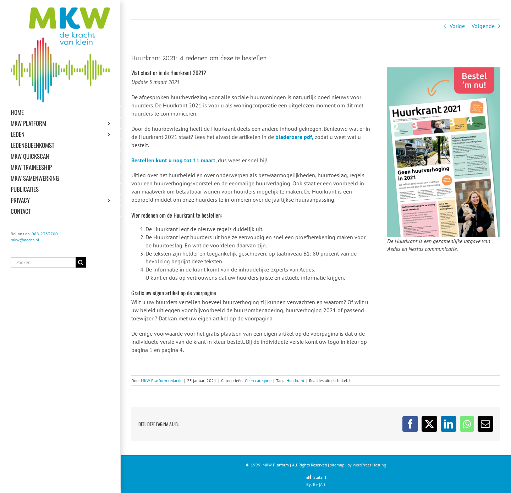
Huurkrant (295, 380)
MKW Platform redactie (161, 380)
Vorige (457, 25)
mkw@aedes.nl (25, 239)
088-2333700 (45, 233)
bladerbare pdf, (294, 136)
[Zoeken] (81, 262)
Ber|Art (319, 484)
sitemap (337, 464)
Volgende (483, 25)
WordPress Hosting (369, 464)
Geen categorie (258, 380)
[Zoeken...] (43, 262)
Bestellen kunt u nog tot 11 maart (173, 160)
